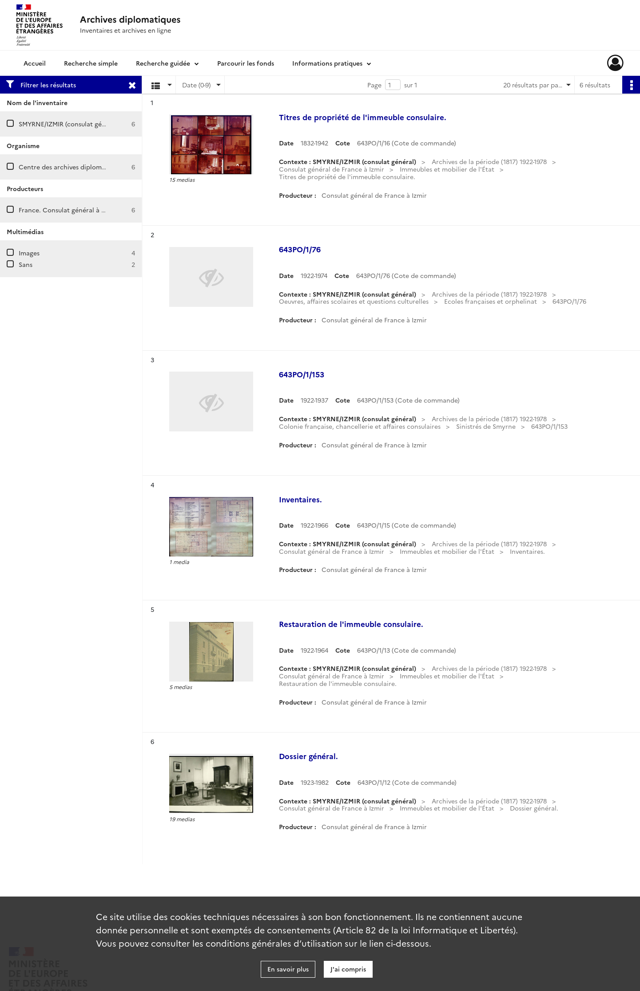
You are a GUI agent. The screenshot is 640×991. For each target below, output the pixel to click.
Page (374, 84)
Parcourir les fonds (245, 63)
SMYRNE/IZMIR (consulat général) (69, 123)
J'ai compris (348, 968)
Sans (25, 264)
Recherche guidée (163, 63)
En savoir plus (288, 968)
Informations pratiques (327, 63)
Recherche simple (91, 63)
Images (29, 252)
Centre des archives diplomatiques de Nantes (87, 166)
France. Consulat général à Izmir (67, 209)
